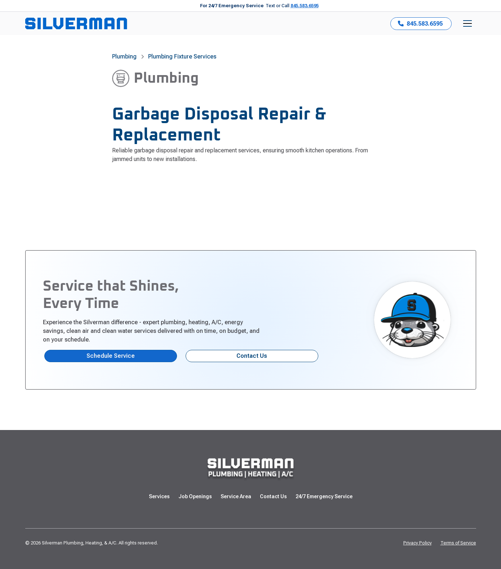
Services (159, 496)
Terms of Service (458, 543)
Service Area (236, 496)
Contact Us (251, 355)
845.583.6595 (305, 5)
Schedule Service (111, 355)
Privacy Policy (417, 543)
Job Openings (195, 496)
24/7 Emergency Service (324, 496)
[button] (467, 23)
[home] (76, 23)
